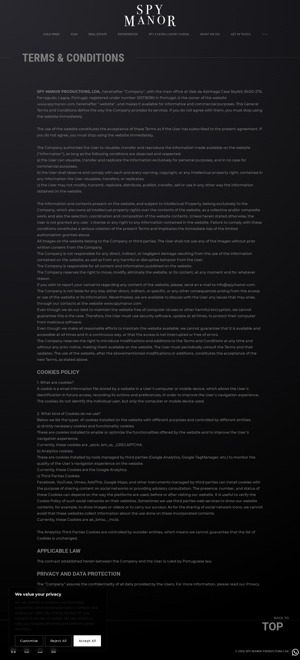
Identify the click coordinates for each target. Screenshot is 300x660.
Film (74, 34)
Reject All (58, 641)
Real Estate (97, 34)
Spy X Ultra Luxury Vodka (169, 34)
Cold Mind (51, 34)
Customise (29, 641)
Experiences (128, 34)
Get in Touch (241, 34)
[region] (58, 619)
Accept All (87, 641)
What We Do (210, 34)
